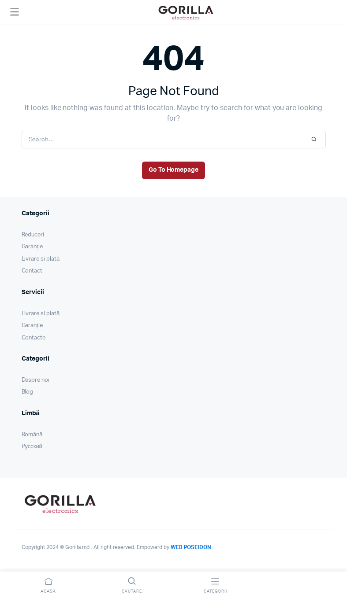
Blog (28, 392)
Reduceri (33, 235)
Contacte (34, 338)
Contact (32, 271)
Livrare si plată (41, 259)
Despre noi (36, 380)
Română (32, 435)
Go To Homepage (174, 170)
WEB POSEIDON (191, 547)
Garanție (32, 247)
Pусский (32, 447)
